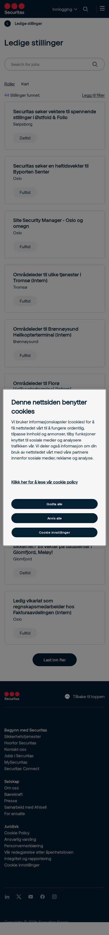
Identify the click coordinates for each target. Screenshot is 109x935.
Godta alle (54, 504)
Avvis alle (54, 518)
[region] (54, 467)
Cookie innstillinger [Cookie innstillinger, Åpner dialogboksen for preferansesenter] (54, 532)
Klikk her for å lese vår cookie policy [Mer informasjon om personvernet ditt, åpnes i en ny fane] (44, 482)
